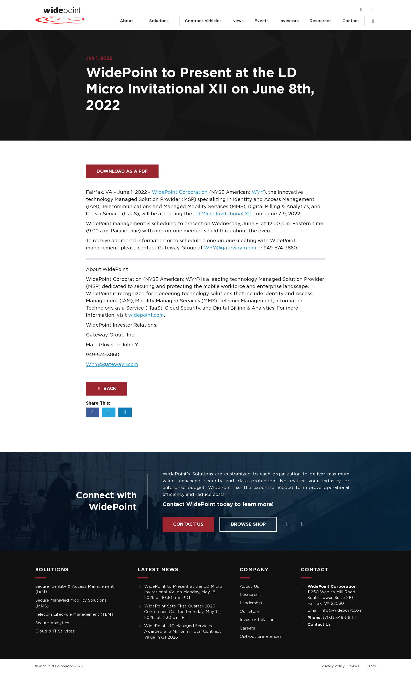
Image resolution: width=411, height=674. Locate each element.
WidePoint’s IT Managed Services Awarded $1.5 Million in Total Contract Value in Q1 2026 (182, 631)
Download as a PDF (122, 171)
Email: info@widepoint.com (335, 611)
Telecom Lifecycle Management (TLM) (74, 615)
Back (106, 388)
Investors (289, 21)
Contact (350, 21)
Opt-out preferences (261, 637)
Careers (247, 628)
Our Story (249, 612)
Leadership (251, 603)
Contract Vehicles (203, 21)
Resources (320, 21)
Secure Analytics (52, 623)
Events (262, 21)
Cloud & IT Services (55, 631)
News (238, 21)
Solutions (159, 21)
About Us (249, 587)
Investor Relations (258, 620)
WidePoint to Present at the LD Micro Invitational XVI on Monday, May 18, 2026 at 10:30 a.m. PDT (183, 592)
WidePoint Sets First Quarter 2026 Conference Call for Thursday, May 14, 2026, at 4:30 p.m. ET (182, 612)
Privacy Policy (333, 666)
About (126, 21)
